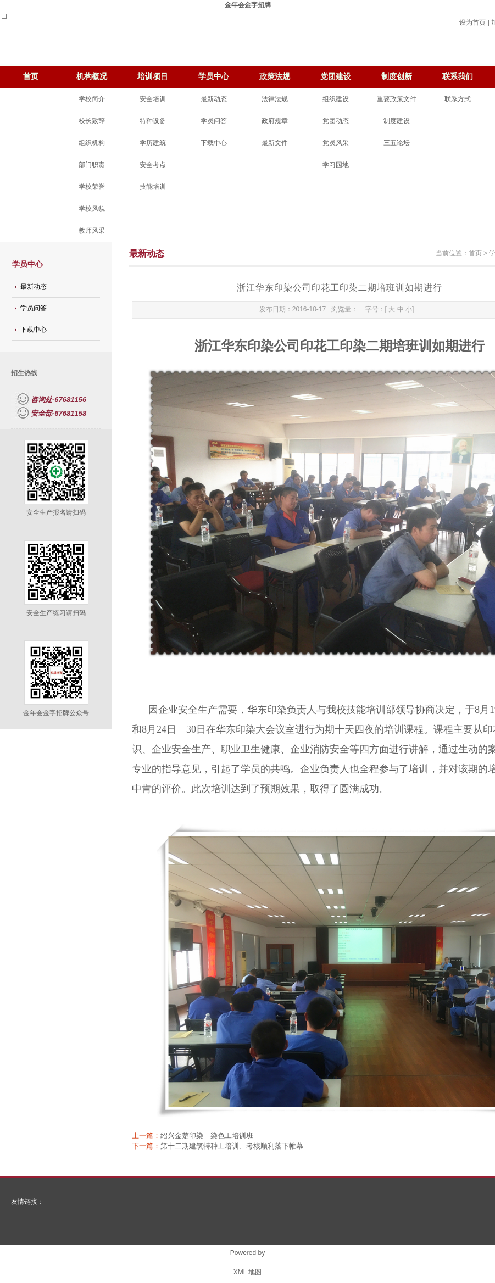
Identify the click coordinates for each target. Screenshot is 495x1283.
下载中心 (214, 143)
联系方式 (457, 99)
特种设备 (153, 121)
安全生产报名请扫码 (56, 512)
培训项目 (152, 76)
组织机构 (92, 143)
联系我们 (457, 76)
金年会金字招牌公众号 (56, 713)
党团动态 (335, 121)
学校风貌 (92, 209)
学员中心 (213, 76)
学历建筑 (153, 143)
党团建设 (335, 76)
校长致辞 (92, 121)
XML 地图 (247, 1272)
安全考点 (153, 165)
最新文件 (275, 143)
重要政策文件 (396, 99)
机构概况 (91, 76)
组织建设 (335, 99)
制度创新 (396, 76)
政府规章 (275, 121)
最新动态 (214, 99)
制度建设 (396, 121)
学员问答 (214, 121)
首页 (30, 76)
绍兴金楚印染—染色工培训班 (206, 1135)
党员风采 (335, 143)
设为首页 (472, 22)
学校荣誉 (92, 187)
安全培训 (153, 99)
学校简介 (92, 99)
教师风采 (92, 231)
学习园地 (335, 165)
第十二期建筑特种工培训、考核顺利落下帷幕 (231, 1146)
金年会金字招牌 (248, 5)
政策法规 (274, 76)
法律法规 (275, 99)
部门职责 (92, 165)
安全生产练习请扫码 (56, 613)
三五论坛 (396, 143)
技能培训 (153, 187)
